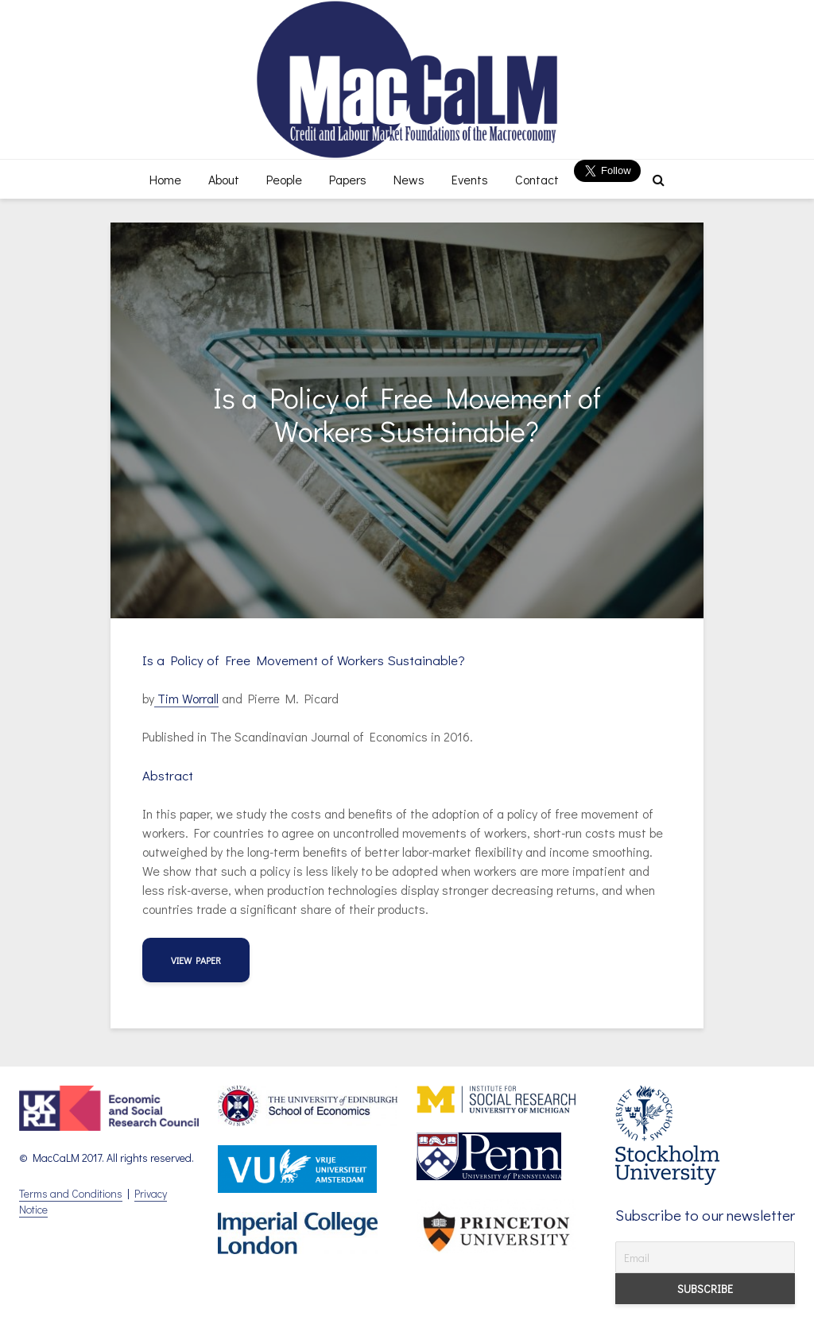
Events (470, 179)
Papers (347, 179)
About (223, 179)
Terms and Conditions (70, 1193)
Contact (537, 179)
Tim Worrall (186, 698)
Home (165, 179)
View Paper (196, 960)
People (284, 179)
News (408, 179)
